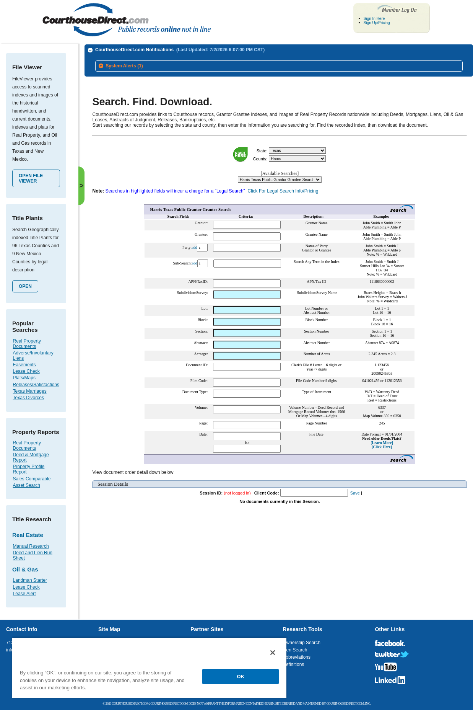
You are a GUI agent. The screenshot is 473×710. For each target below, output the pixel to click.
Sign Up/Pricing (377, 23)
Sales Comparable (32, 478)
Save (355, 493)
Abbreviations (296, 657)
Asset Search (26, 485)
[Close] (272, 652)
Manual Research (31, 546)
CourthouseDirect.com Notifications (180, 49)
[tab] (279, 66)
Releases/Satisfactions (36, 384)
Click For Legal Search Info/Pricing (283, 191)
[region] (149, 667)
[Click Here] (382, 447)
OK (241, 676)
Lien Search (295, 650)
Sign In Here (374, 18)
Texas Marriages (30, 391)
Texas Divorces (28, 397)
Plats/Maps (24, 377)
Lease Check (26, 371)
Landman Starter (30, 580)
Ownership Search (301, 642)
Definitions (293, 664)
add (194, 247)
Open (25, 286)
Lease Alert (24, 593)
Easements (24, 364)
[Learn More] (382, 443)
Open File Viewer (31, 178)
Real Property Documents (27, 343)
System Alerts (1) (124, 66)
